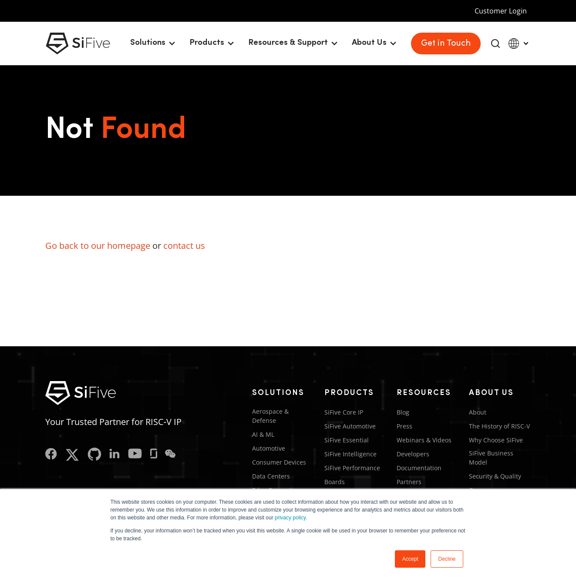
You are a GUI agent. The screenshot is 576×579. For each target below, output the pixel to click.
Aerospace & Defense (270, 416)
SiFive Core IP (343, 412)
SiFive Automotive (350, 426)
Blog (403, 412)
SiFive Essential (346, 440)
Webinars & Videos (424, 440)
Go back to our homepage (97, 245)
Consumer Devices (279, 462)
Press (404, 426)
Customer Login (501, 11)
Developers (413, 454)
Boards (334, 482)
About (477, 412)
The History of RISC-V (499, 426)
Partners (409, 482)
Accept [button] (410, 559)
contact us (184, 245)
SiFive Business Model (491, 457)
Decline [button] (446, 559)
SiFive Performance (352, 468)
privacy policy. (291, 518)
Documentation (419, 468)
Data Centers (271, 476)
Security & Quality (495, 476)
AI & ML (263, 434)
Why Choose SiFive (496, 440)
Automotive (268, 448)
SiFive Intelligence (350, 454)
